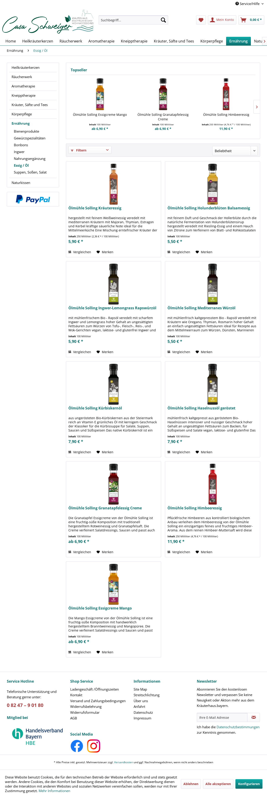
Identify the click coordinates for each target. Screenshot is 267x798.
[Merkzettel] (201, 20)
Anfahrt (139, 706)
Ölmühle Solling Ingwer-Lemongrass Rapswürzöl (112, 308)
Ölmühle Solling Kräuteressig (94, 208)
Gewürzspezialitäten (29, 138)
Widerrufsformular (85, 712)
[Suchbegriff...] (133, 20)
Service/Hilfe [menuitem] (247, 3)
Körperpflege (22, 114)
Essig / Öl (21, 165)
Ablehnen (190, 784)
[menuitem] (133, 22)
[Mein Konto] (222, 20)
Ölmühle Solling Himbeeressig (226, 114)
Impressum (142, 718)
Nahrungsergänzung (29, 158)
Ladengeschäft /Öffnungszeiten (94, 689)
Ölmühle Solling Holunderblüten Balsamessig (208, 208)
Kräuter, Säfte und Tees (30, 104)
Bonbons (21, 145)
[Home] (10, 41)
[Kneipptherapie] (134, 41)
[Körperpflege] (211, 41)
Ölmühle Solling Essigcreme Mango (100, 114)
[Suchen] (163, 20)
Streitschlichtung (147, 695)
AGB (73, 718)
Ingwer (19, 151)
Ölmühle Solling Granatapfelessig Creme (163, 116)
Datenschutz (143, 712)
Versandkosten (123, 762)
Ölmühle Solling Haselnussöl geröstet (201, 408)
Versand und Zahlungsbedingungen (98, 701)
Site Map (140, 689)
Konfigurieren (249, 784)
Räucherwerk (22, 76)
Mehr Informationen (54, 790)
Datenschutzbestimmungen (238, 727)
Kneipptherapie (23, 95)
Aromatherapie (23, 86)
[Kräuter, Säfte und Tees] (174, 41)
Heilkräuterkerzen (26, 67)
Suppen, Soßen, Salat (30, 172)
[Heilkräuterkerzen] (37, 41)
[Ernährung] (238, 41)
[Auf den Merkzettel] (105, 252)
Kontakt (76, 695)
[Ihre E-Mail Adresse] (222, 717)
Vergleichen (79, 252)
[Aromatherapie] (101, 41)
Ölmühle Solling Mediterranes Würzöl (201, 308)
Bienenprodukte (26, 131)
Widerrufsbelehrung (86, 706)
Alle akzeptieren (218, 784)
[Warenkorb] (251, 20)
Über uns (141, 701)
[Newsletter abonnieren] (253, 717)
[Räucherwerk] (70, 41)
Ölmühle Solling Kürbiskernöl (95, 408)
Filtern (78, 150)
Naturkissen (21, 182)
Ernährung (21, 123)
